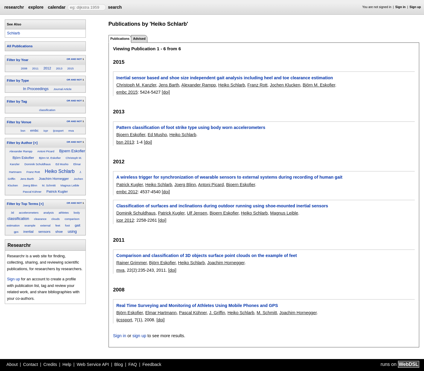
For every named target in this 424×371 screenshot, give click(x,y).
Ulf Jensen (197, 213)
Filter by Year (17, 60)
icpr (45, 130)
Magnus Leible (69, 185)
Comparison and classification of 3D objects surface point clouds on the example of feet (206, 255)
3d (12, 212)
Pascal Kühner (32, 191)
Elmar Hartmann (161, 312)
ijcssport (58, 130)
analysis (48, 212)
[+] (35, 143)
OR (68, 59)
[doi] (166, 92)
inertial (28, 231)
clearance (40, 219)
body (77, 212)
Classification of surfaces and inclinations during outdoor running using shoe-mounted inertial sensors (222, 205)
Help (66, 364)
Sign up (415, 7)
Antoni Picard (45, 151)
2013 (59, 68)
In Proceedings (35, 88)
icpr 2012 (125, 220)
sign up (139, 335)
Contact (30, 364)
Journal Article (62, 89)
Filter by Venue (19, 122)
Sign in (400, 7)
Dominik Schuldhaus (38, 164)
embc (34, 130)
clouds (55, 219)
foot (67, 225)
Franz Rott (33, 172)
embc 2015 (127, 92)
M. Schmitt (49, 185)
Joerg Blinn (30, 185)
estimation (13, 225)
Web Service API (93, 364)
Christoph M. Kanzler (136, 85)
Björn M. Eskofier (50, 157)
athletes (64, 212)
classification (47, 110)
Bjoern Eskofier (72, 151)
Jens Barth (27, 178)
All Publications (20, 46)
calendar (56, 7)
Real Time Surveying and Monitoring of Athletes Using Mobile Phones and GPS (197, 305)
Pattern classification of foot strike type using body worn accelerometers (190, 127)
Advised (139, 38)
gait (77, 225)
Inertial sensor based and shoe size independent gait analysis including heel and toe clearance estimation (224, 77)
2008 (24, 68)
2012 (47, 68)
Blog (118, 364)
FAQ (132, 364)
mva (71, 130)
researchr (14, 7)
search (115, 7)
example (30, 225)
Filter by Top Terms (22, 204)
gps (16, 231)
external (45, 225)
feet (57, 225)
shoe (59, 231)
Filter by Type (18, 80)
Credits (50, 364)
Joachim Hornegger (54, 178)
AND (73, 59)
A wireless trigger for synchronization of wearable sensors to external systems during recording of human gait (229, 177)
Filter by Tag (17, 101)
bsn (23, 130)
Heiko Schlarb (60, 171)
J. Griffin (217, 312)
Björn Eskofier (23, 157)
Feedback (151, 364)
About (12, 364)
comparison (72, 219)
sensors (44, 231)
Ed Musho (62, 164)
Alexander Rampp (20, 151)
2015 (70, 68)
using (72, 231)
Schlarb (13, 33)
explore (35, 7)
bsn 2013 (125, 142)
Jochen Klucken (285, 85)
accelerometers (29, 212)
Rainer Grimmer (131, 262)
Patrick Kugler (57, 191)
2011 (35, 68)
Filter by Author (19, 143)
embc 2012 (127, 191)
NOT (79, 59)
